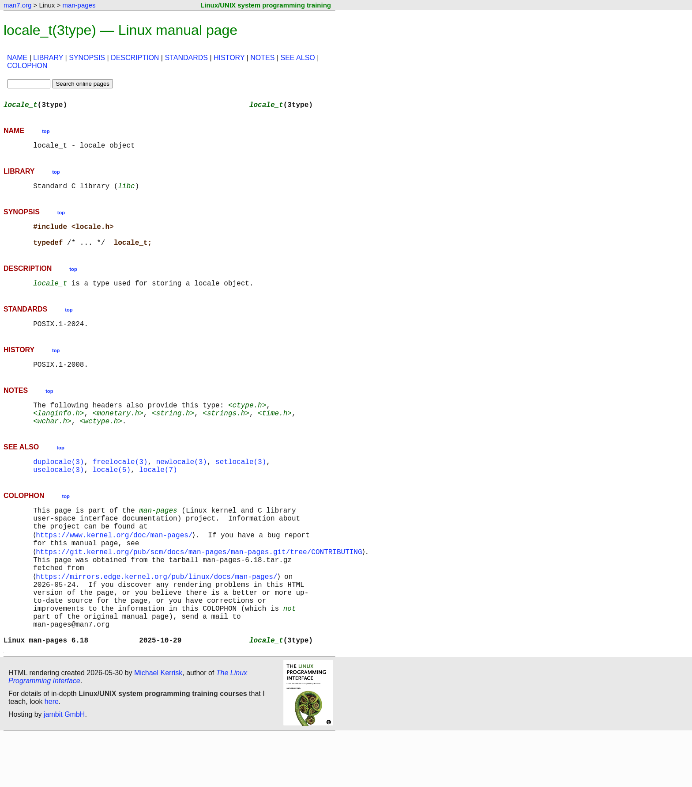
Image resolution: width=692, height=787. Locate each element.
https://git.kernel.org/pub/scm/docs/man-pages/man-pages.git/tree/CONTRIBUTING (201, 585)
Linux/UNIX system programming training (265, 5)
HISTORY (229, 57)
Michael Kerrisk (158, 725)
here (52, 753)
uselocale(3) (58, 494)
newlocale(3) (181, 484)
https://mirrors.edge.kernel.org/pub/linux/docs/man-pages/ (158, 614)
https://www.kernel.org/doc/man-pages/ (116, 565)
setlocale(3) (240, 484)
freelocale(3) (120, 484)
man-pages (78, 5)
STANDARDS (186, 57)
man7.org (17, 5)
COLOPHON (27, 65)
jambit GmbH (64, 766)
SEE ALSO (297, 57)
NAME (17, 57)
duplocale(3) (58, 484)
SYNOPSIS (87, 57)
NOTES (262, 57)
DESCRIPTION (135, 57)
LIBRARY (48, 57)
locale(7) (158, 494)
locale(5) (112, 494)
